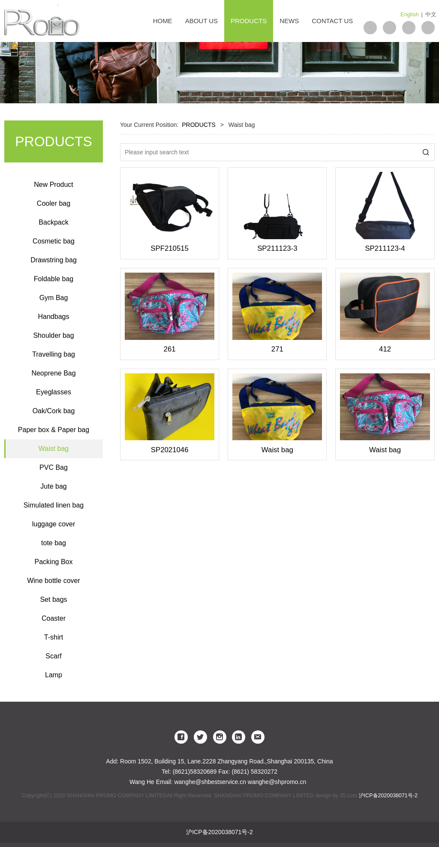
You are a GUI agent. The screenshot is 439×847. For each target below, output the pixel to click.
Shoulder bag (53, 335)
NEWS (289, 20)
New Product (53, 184)
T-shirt (53, 637)
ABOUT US (201, 20)
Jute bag (53, 486)
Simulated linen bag (54, 505)
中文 (430, 14)
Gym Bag (53, 297)
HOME (162, 20)
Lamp (53, 675)
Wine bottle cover (53, 580)
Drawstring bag (53, 260)
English (409, 14)
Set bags (53, 599)
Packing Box (54, 561)
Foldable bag (54, 278)
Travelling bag (53, 354)
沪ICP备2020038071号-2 (388, 796)
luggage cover (53, 524)
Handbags (53, 316)
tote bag (53, 543)
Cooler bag (53, 203)
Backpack (53, 222)
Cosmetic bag (54, 241)
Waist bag (54, 448)
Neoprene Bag (53, 373)
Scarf (53, 656)
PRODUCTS (249, 20)
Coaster (54, 618)
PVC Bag (53, 467)
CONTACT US (332, 20)
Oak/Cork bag (54, 410)
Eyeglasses (53, 392)
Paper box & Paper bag (53, 429)
